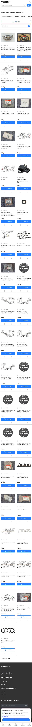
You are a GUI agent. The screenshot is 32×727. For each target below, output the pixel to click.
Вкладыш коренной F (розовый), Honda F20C (22, 345)
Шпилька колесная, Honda (7, 113)
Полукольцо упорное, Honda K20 (8, 542)
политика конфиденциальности (10, 700)
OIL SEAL (3, 179)
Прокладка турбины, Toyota (23, 245)
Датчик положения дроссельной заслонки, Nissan (22, 181)
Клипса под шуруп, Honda (23, 113)
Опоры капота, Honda (6, 509)
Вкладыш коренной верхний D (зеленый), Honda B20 (24, 410)
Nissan (23, 16)
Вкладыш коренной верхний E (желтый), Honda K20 (7, 312)
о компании (4, 681)
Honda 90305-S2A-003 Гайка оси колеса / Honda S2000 (24, 81)
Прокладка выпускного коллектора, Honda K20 (22, 542)
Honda (17, 16)
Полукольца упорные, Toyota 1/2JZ (8, 246)
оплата (3, 692)
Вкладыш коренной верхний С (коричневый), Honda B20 (24, 443)
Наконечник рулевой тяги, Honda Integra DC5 (7, 476)
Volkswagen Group (7, 16)
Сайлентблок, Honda (22, 509)
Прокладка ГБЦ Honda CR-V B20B (7, 641)
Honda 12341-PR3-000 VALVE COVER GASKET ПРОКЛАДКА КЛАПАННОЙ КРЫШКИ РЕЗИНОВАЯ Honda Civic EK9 (24, 49)
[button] (29, 5)
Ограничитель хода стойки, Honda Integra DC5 (23, 608)
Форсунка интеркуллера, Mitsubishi (7, 81)
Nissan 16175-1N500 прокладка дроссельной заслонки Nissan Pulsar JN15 (7, 214)
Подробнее (5, 716)
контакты (3, 684)
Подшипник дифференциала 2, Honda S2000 (8, 575)
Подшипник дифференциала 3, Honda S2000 (24, 575)
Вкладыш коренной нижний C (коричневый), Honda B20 (7, 443)
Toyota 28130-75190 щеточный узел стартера (7, 279)
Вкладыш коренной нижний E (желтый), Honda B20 (8, 410)
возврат (3, 698)
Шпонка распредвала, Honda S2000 (6, 147)
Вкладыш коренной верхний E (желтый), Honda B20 (24, 378)
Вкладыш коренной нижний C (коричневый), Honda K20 (7, 345)
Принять (16, 720)
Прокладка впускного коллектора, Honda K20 (22, 476)
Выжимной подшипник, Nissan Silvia (22, 213)
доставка (3, 695)
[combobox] (13, 5)
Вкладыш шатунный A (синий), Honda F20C (6, 378)
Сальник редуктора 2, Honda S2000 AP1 (24, 147)
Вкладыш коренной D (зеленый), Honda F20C (22, 312)
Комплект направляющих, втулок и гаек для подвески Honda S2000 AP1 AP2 (7, 609)
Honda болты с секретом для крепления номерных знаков (8, 48)
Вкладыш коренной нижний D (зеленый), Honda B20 (24, 279)
